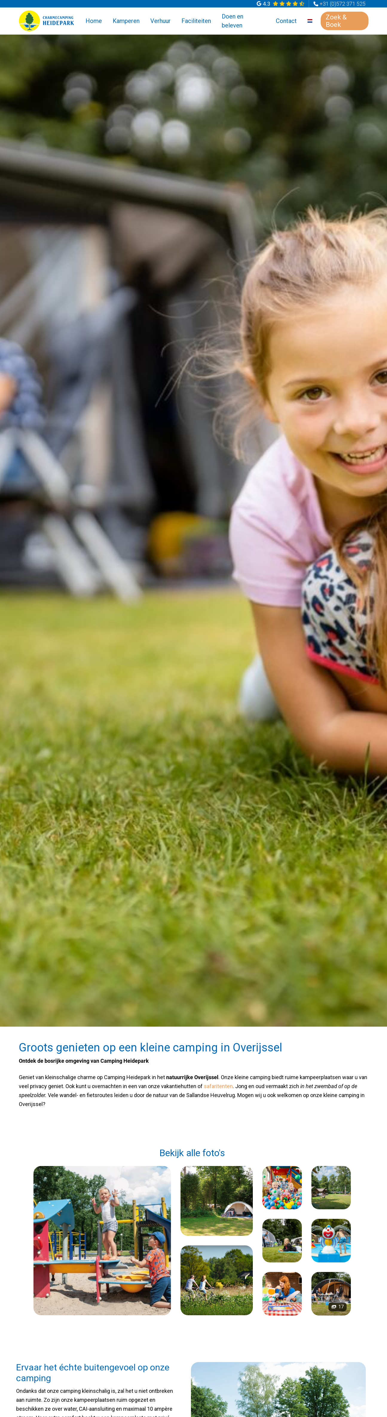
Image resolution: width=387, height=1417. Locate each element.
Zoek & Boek (336, 20)
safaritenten (218, 1086)
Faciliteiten (196, 20)
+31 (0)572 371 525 (342, 4)
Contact (286, 20)
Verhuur (160, 20)
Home (93, 20)
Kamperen (126, 20)
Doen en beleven (232, 21)
